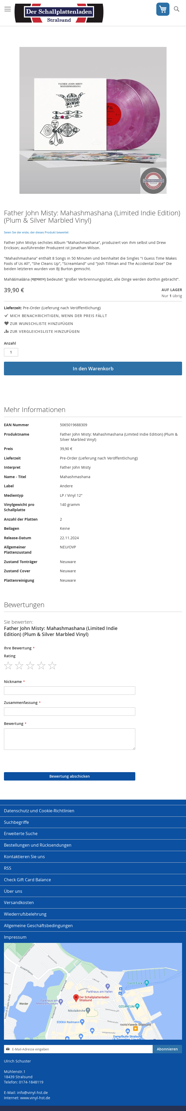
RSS (7, 868)
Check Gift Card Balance (27, 880)
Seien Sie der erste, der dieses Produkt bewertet (36, 232)
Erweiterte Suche (21, 833)
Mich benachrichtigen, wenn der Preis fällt (58, 315)
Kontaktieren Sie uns (24, 856)
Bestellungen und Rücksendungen (37, 845)
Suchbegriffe (16, 822)
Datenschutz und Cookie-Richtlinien (39, 811)
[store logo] (59, 13)
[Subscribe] (167, 1049)
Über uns (13, 891)
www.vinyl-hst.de (35, 1097)
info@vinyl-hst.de (32, 1092)
